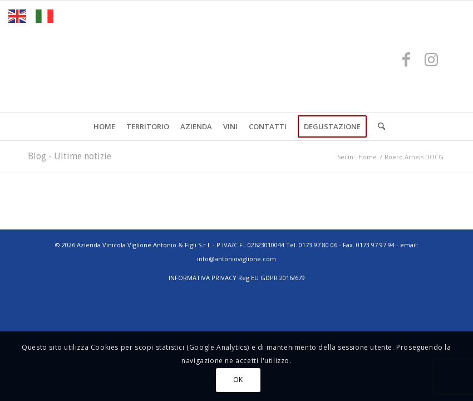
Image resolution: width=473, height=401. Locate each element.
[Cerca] (378, 126)
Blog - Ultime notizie (69, 156)
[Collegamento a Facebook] (406, 59)
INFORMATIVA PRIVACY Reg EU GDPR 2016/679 (237, 277)
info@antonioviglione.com (236, 259)
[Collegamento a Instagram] (431, 59)
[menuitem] (104, 126)
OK (238, 379)
